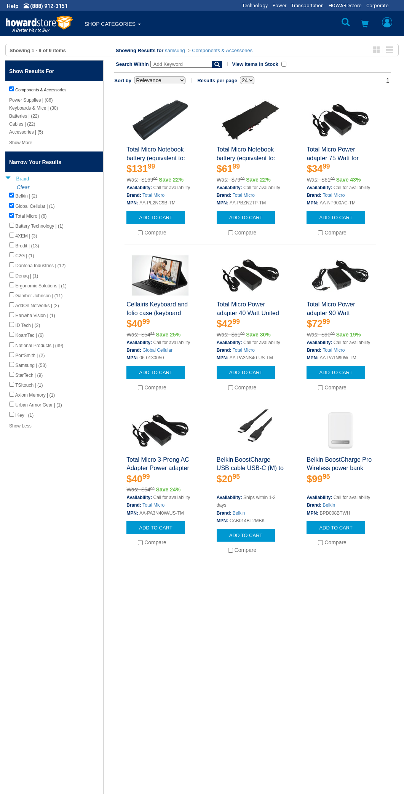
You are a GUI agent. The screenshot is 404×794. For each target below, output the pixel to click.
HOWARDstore (345, 5)
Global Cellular (157, 350)
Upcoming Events (131, 735)
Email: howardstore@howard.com (346, 728)
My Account (222, 705)
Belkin (239, 513)
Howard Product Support (139, 697)
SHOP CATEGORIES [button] (113, 24)
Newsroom (25, 705)
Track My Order (226, 712)
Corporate (377, 5)
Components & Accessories (222, 50)
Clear (23, 187)
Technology (255, 5)
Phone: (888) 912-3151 (333, 712)
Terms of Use (28, 728)
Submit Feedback (131, 705)
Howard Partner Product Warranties (152, 728)
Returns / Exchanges (233, 720)
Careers (21, 712)
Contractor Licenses (36, 735)
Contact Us (221, 697)
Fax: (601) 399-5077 (330, 720)
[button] (364, 24)
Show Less (20, 426)
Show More (20, 142)
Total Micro (153, 195)
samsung (175, 50)
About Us (23, 697)
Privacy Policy (28, 720)
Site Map (218, 728)
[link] (280, 775)
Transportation (307, 5)
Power (279, 5)
